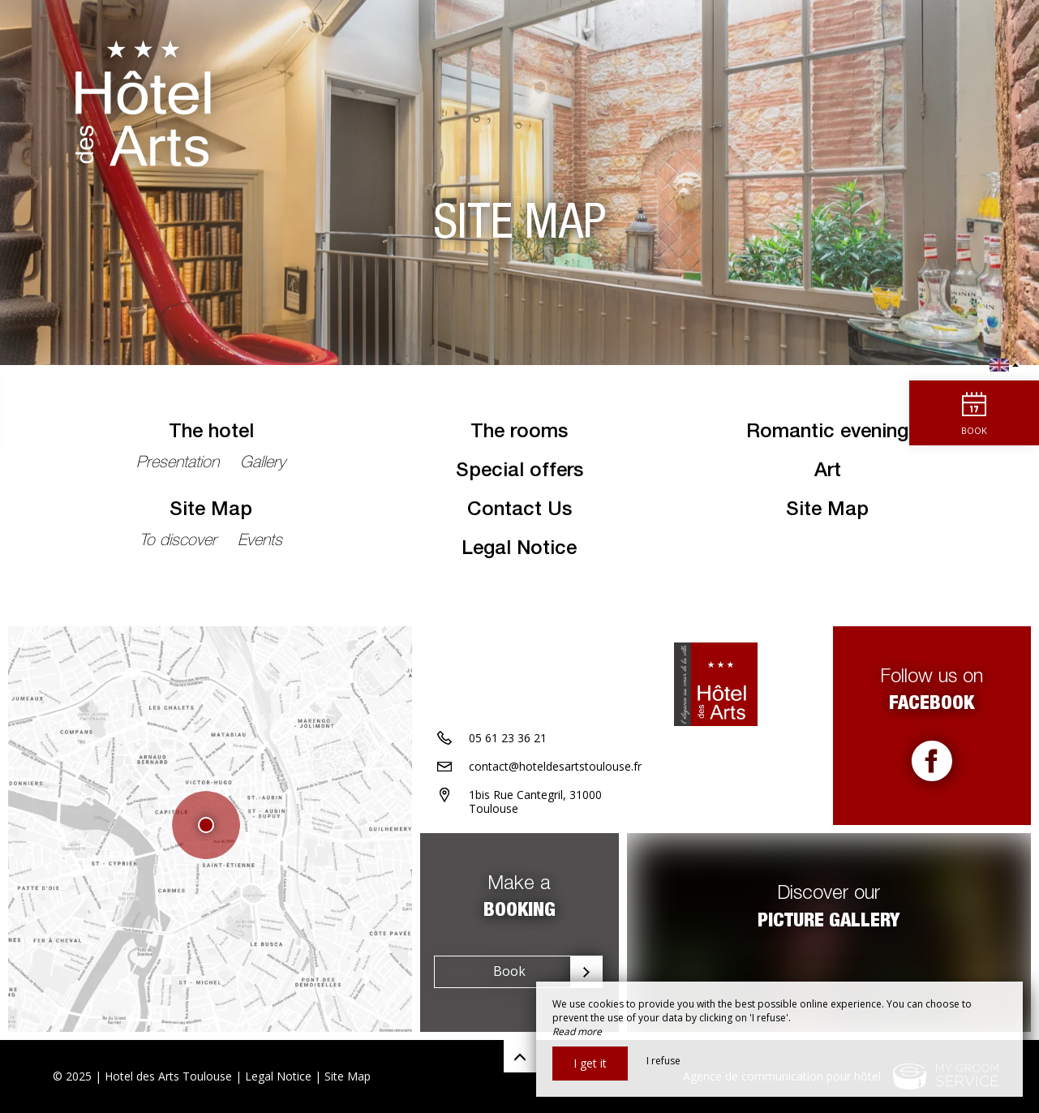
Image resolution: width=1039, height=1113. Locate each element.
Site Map (211, 511)
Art (827, 472)
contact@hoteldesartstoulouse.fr (555, 766)
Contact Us (519, 511)
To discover (180, 542)
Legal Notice (519, 550)
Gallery (263, 464)
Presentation (180, 464)
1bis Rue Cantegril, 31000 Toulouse (535, 801)
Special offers (519, 472)
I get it (590, 1063)
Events (260, 542)
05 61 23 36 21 (508, 738)
